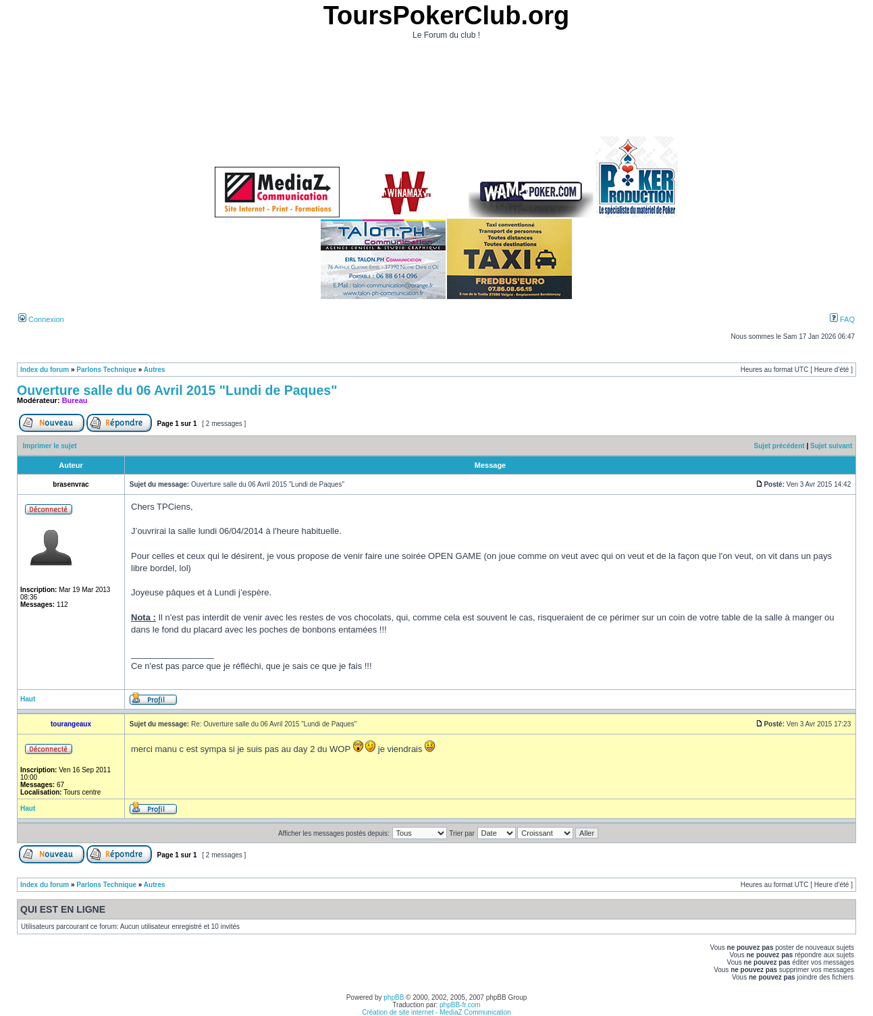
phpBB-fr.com (460, 1005)
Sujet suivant (831, 446)
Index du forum (44, 369)
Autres (154, 369)
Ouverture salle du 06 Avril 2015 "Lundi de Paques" (177, 390)
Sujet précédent (779, 446)
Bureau (75, 400)
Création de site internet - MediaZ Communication (436, 1012)
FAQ (842, 319)
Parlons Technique (106, 369)
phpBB (393, 997)
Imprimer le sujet (50, 446)
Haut (27, 699)
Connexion (41, 319)
